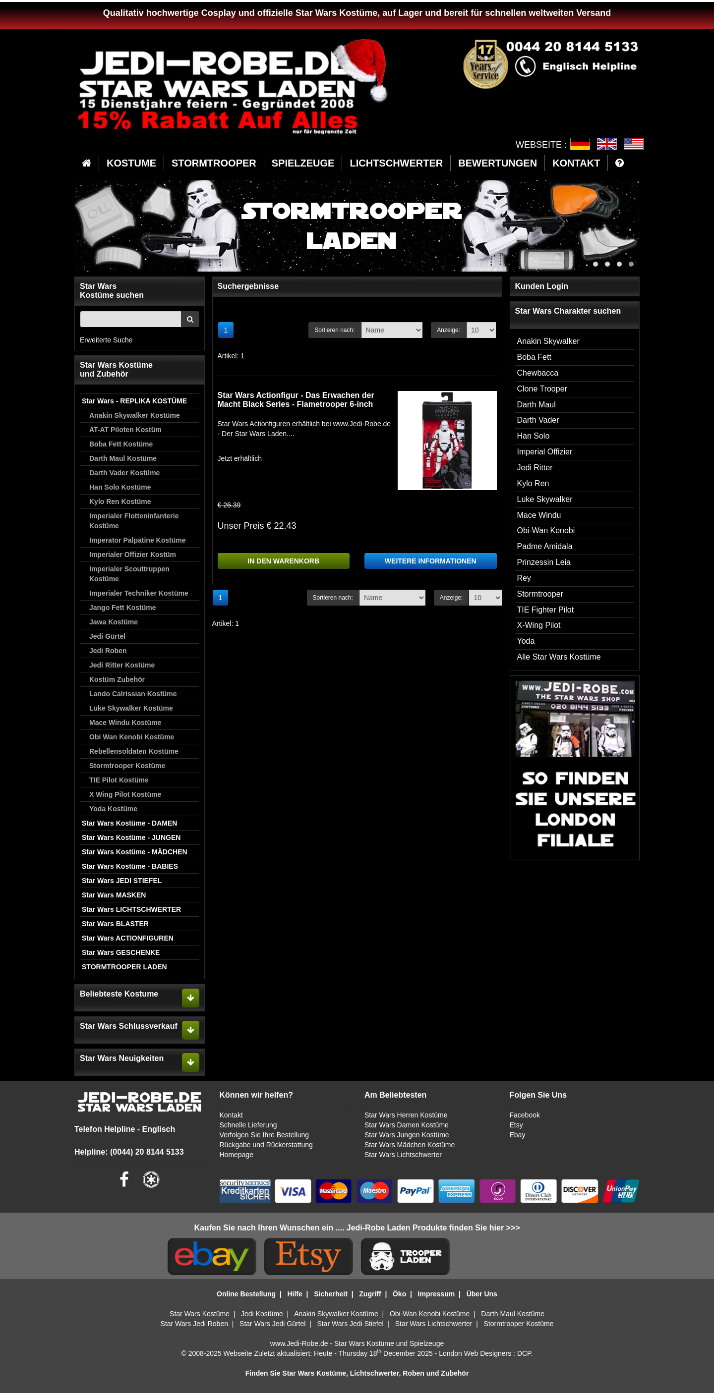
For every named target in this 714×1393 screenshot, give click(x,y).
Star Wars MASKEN (114, 895)
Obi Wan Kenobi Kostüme (131, 737)
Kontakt (231, 1115)
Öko (399, 1294)
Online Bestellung (246, 1294)
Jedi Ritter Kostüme (122, 665)
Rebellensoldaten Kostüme (133, 751)
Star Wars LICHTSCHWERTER (131, 909)
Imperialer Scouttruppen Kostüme (129, 574)
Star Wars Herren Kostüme (406, 1115)
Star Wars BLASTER (115, 924)
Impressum (436, 1294)
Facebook (524, 1115)
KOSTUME (131, 163)
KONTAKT (576, 163)
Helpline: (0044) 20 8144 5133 (129, 1152)
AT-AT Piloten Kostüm (125, 430)
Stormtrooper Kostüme (127, 766)
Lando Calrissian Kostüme (133, 694)
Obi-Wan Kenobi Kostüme (430, 1314)
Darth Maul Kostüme (123, 458)
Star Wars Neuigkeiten (122, 1058)
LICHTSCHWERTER (396, 163)
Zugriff (370, 1294)
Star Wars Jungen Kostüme (406, 1135)
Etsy (516, 1125)
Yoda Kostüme (113, 809)
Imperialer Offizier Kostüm (132, 554)
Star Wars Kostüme (200, 1314)
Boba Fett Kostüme (121, 444)
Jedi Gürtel (107, 636)
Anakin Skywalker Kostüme (134, 415)
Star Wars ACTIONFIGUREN (128, 938)
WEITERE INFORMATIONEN (430, 561)
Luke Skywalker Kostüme (131, 708)
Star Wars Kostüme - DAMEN (129, 823)
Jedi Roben (107, 651)
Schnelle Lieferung (248, 1125)
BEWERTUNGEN (497, 163)
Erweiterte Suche (106, 340)
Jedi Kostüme (262, 1314)
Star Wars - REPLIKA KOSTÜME (134, 401)
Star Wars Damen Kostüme (406, 1125)
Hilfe (294, 1294)
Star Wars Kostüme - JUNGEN (131, 837)
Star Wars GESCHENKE (121, 952)
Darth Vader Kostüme (124, 473)
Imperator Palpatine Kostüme (137, 540)
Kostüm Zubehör (117, 679)
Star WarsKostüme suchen (112, 290)
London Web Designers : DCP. (486, 1353)
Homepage (237, 1155)
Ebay (517, 1135)
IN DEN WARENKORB (283, 561)
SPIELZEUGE (303, 163)
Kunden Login (542, 286)
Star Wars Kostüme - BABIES (130, 866)
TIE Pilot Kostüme (119, 780)
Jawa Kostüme (113, 622)
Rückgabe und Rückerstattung (266, 1145)
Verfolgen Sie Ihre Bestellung (264, 1135)
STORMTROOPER (214, 163)
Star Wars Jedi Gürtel (272, 1324)
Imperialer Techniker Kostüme (138, 593)
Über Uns (482, 1294)
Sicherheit (331, 1294)
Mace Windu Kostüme (125, 722)
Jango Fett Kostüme (122, 608)
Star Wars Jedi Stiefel (350, 1324)
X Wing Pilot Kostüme (125, 794)
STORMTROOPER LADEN (124, 967)
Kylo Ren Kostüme (120, 501)
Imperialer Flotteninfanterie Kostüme (133, 521)
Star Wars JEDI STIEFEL (122, 881)
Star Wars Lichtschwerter (403, 1155)
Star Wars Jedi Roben (194, 1324)
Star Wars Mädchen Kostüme (409, 1145)
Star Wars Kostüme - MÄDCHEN (134, 852)
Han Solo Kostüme (120, 487)
